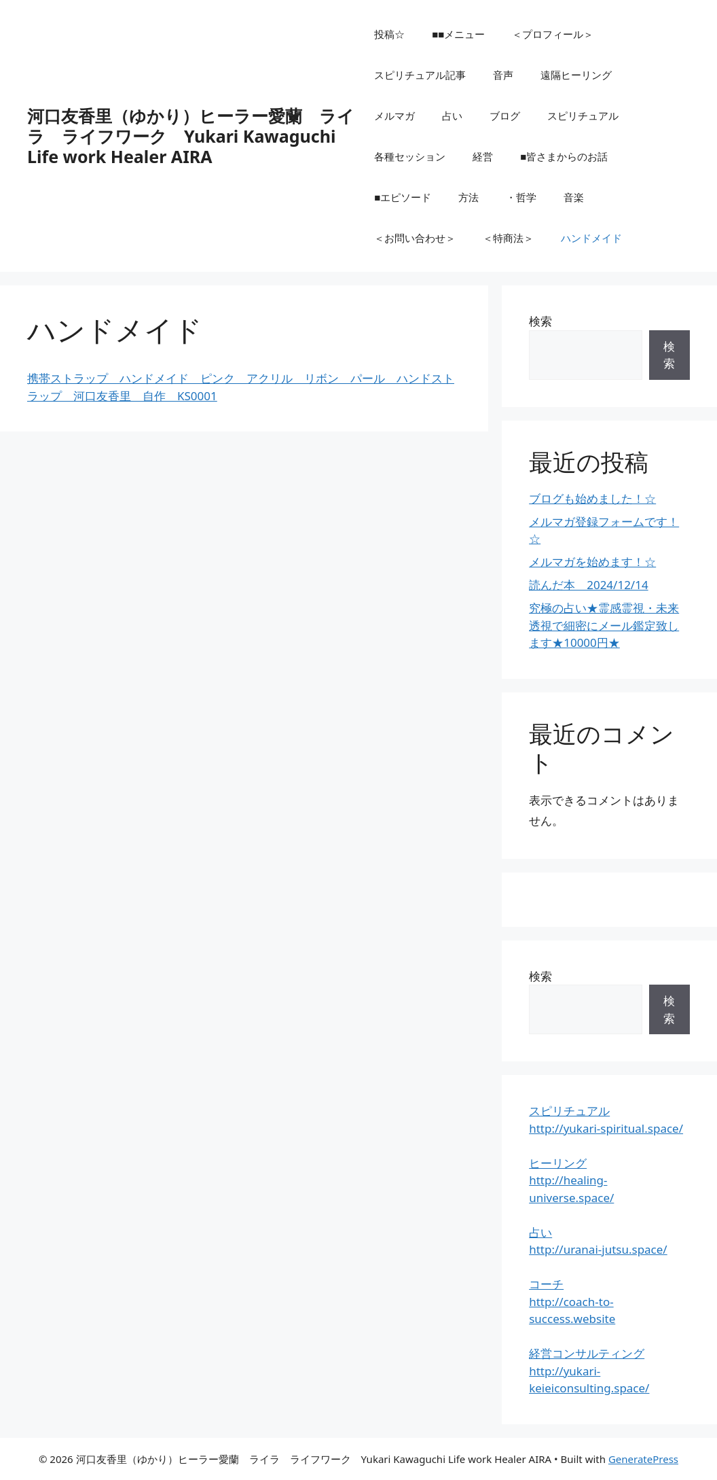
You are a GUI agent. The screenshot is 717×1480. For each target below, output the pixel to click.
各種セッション (409, 156)
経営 (483, 156)
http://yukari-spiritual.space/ (606, 1128)
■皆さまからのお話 (564, 156)
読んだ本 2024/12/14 (588, 585)
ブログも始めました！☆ (592, 498)
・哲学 (521, 197)
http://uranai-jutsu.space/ (598, 1249)
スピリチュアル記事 (420, 75)
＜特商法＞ (508, 238)
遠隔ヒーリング (576, 75)
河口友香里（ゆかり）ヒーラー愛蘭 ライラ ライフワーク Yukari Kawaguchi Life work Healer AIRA (190, 136)
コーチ (546, 1284)
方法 (468, 197)
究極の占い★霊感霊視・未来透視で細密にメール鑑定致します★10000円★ (604, 625)
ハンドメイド (591, 238)
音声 (503, 75)
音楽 (574, 197)
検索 (540, 321)
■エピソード (402, 197)
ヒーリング (558, 1163)
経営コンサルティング (586, 1353)
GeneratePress (643, 1459)
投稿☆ (389, 34)
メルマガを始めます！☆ (592, 561)
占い (452, 115)
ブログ (505, 115)
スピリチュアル (583, 115)
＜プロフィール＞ (552, 34)
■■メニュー (458, 34)
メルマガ (394, 115)
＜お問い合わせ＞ (415, 238)
